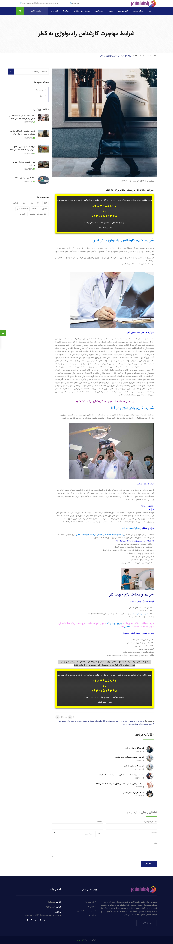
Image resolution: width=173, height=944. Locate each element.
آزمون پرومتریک (114, 623)
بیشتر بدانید (146, 923)
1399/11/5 (126, 181)
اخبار (41, 96)
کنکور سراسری (123, 11)
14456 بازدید (138, 181)
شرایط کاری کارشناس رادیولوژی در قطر (124, 240)
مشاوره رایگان (36, 11)
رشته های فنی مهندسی (38, 214)
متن (31, 203)
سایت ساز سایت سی (87, 911)
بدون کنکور (99, 11)
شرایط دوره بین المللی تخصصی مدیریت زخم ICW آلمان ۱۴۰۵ (120, 785)
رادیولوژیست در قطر (131, 528)
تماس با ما (54, 11)
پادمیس (80, 939)
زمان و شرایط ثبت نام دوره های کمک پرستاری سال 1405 (121, 776)
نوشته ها (138, 55)
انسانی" (22, 214)
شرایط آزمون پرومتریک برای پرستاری (129, 759)
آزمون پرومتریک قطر (140, 614)
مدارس (110, 11)
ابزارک (93, 915)
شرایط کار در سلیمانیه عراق (133, 794)
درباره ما (66, 11)
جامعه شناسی (22, 208)
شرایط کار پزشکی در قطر (134, 750)
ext (45, 203)
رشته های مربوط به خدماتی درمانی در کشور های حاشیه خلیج (100, 534)
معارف (34, 208)
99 (38, 203)
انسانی (15, 203)
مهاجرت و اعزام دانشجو (82, 11)
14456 (64, 717)
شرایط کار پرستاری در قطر (134, 768)
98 (24, 203)
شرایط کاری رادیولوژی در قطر (131, 408)
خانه (150, 11)
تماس (127, 627)
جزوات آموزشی (138, 11)
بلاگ (147, 55)
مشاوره (44, 208)
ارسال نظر (149, 863)
